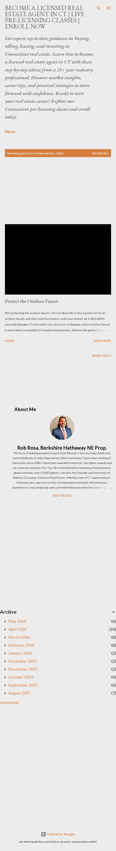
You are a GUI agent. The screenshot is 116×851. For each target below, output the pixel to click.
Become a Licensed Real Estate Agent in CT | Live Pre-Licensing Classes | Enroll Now (44, 17)
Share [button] (9, 340)
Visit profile (62, 495)
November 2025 (23, 669)
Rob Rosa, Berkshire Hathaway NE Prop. (62, 448)
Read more (102, 340)
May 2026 (17, 621)
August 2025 (19, 693)
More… (11, 131)
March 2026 (19, 637)
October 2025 (20, 677)
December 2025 (22, 661)
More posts (101, 355)
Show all (100, 153)
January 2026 (20, 653)
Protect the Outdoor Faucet (31, 301)
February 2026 (21, 645)
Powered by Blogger (58, 834)
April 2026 (17, 629)
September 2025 (23, 685)
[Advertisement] (58, 195)
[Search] (98, 7)
